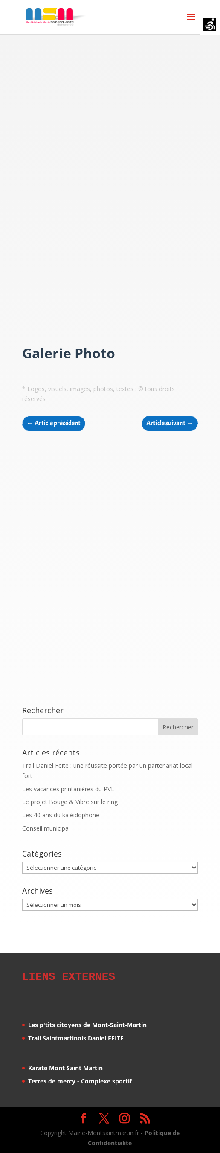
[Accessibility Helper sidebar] (210, 25)
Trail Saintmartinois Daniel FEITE (76, 1037)
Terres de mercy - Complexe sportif (80, 1080)
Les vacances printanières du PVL (68, 789)
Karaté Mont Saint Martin (65, 1067)
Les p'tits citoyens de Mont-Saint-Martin (87, 1023)
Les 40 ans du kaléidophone (60, 815)
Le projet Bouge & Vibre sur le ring (70, 802)
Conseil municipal (46, 828)
